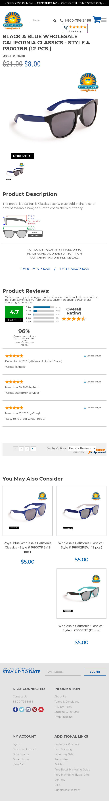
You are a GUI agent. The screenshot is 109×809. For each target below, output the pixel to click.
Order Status (21, 754)
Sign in (17, 744)
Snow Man (61, 759)
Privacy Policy (63, 706)
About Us (60, 696)
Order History (21, 759)
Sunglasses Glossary (67, 790)
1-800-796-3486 (35, 269)
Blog (57, 784)
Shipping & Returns (66, 711)
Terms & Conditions (66, 701)
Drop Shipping (63, 717)
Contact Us (20, 696)
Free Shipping (63, 749)
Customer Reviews (66, 744)
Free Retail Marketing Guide (72, 769)
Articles (59, 764)
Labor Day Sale (64, 754)
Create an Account (24, 749)
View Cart (19, 764)
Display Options (56, 448)
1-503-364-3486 (74, 269)
